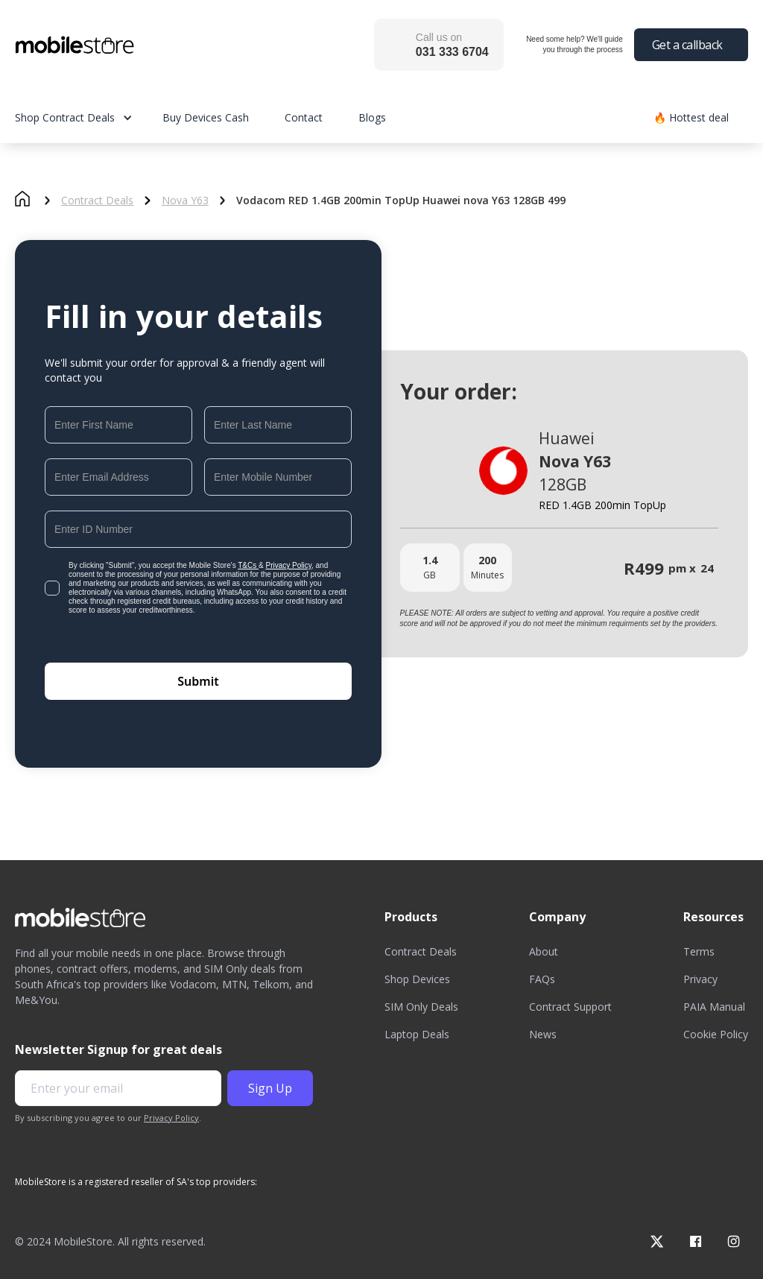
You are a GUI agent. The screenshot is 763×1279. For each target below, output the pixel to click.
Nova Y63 (185, 200)
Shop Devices (417, 979)
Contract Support (570, 1006)
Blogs (372, 117)
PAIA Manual (714, 1006)
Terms (699, 951)
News (543, 1034)
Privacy (700, 979)
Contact (304, 117)
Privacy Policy (289, 565)
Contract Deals (97, 200)
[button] (88, 117)
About (543, 951)
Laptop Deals (416, 1034)
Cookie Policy (715, 1034)
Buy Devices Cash (205, 117)
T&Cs (248, 565)
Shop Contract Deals (65, 117)
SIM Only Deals (421, 1006)
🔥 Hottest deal (691, 117)
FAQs (542, 979)
